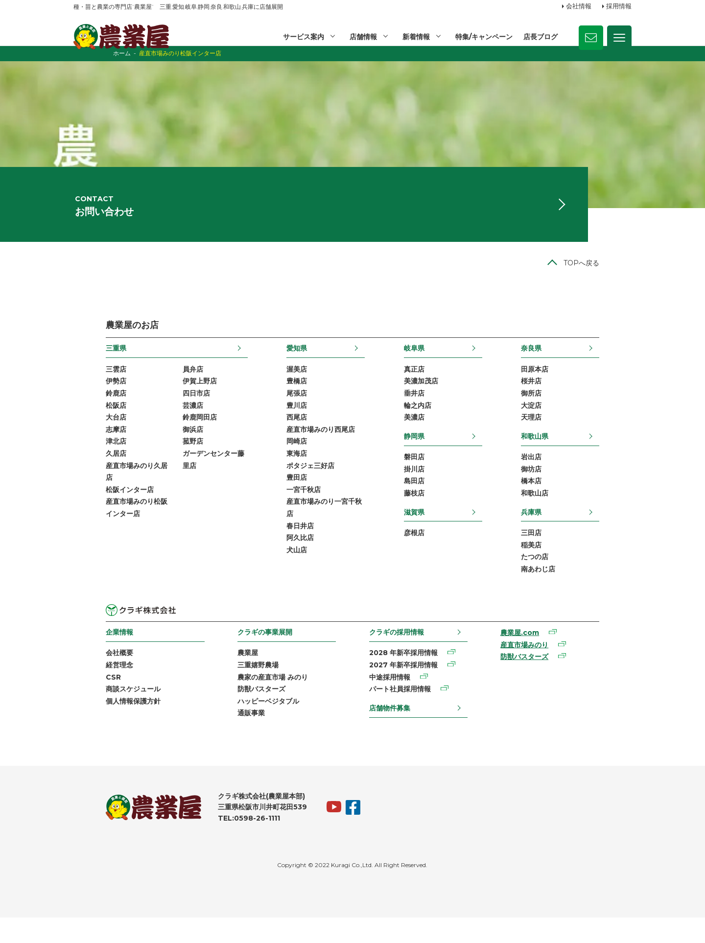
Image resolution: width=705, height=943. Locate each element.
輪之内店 (428, 422)
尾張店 (286, 410)
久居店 (83, 473)
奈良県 (563, 363)
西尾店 (286, 435)
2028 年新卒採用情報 (405, 675)
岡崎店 (286, 460)
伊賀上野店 (167, 397)
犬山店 (286, 572)
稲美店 (563, 565)
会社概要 (87, 675)
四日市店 (164, 410)
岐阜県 (425, 363)
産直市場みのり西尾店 (310, 448)
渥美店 (286, 385)
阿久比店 (289, 560)
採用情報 (619, 6)
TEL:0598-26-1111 (217, 843)
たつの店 (567, 578)
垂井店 (425, 410)
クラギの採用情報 (398, 654)
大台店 (83, 435)
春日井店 (289, 547)
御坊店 (563, 488)
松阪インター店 (97, 510)
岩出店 (563, 475)
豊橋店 (286, 397)
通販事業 (236, 737)
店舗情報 (362, 36)
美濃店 (425, 435)
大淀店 (563, 422)
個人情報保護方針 (100, 725)
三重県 (83, 363)
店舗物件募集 (391, 732)
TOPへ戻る (614, 278)
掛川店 (425, 488)
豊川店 (286, 422)
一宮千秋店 (293, 510)
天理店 (563, 435)
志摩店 (83, 448)
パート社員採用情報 (402, 712)
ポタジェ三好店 (300, 485)
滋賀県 (425, 531)
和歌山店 (567, 513)
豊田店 (286, 498)
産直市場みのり (544, 667)
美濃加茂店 (432, 397)
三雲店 (83, 385)
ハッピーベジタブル (253, 725)
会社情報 (578, 6)
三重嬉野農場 (242, 688)
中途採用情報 (391, 700)
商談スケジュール (100, 712)
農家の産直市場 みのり (257, 700)
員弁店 (160, 385)
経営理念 (87, 688)
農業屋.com (539, 655)
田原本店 (567, 385)
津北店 (83, 460)
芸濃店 (160, 422)
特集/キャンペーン (483, 36)
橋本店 (563, 500)
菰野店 (160, 460)
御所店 (563, 410)
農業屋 (232, 675)
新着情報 (415, 36)
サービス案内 (301, 36)
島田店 (425, 500)
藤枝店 (425, 513)
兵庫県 (563, 531)
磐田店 (425, 475)
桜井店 (563, 397)
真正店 (425, 385)
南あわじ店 (570, 590)
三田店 (563, 553)
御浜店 (160, 448)
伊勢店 (83, 397)
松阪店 (83, 422)
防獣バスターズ (246, 712)
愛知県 (286, 363)
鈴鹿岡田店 (167, 435)
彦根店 (425, 553)
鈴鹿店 (83, 410)
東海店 (286, 473)
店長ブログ (540, 36)
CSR (81, 700)
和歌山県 (567, 454)
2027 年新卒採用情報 (405, 688)
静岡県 (425, 454)
